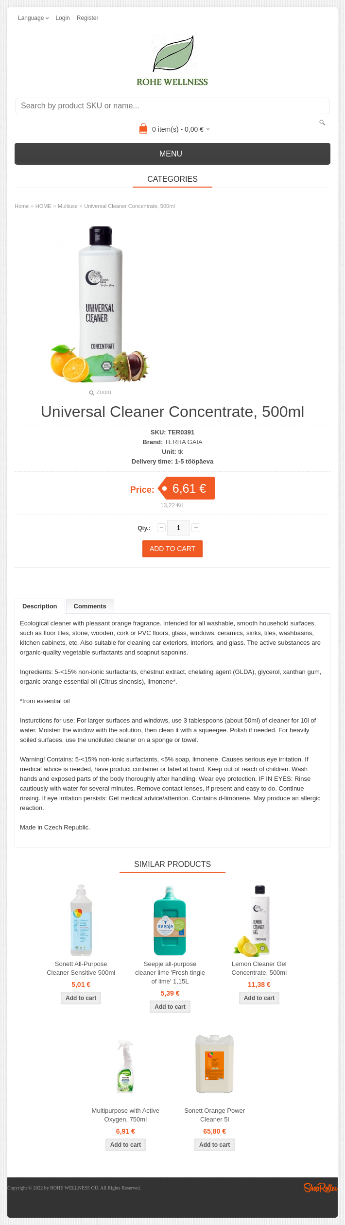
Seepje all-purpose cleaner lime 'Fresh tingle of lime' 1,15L (170, 972)
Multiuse (68, 206)
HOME (43, 206)
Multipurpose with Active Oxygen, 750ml (125, 1115)
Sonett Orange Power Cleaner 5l (214, 1115)
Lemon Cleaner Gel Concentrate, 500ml (259, 968)
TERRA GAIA (184, 442)
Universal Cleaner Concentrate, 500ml (129, 206)
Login (62, 18)
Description (39, 606)
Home (22, 206)
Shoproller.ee (321, 1187)
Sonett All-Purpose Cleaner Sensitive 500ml (81, 968)
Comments (90, 606)
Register (88, 18)
